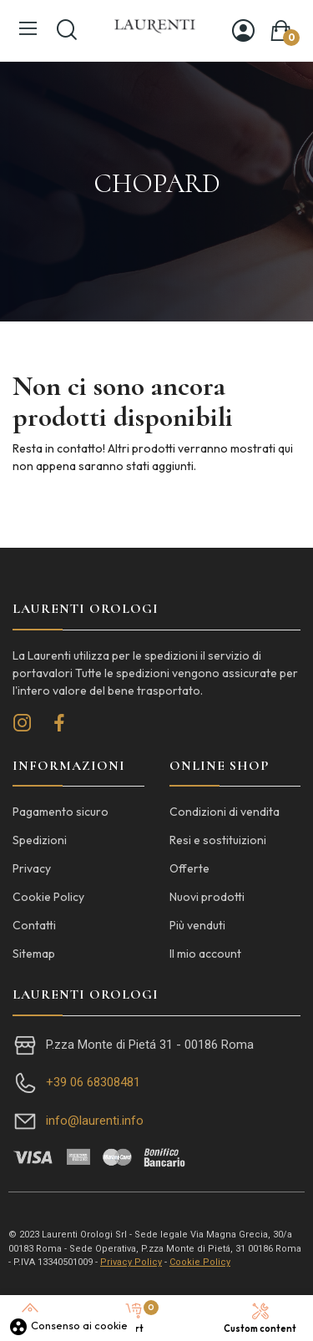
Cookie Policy (48, 896)
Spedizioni (40, 840)
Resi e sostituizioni (217, 840)
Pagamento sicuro (61, 811)
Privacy (32, 868)
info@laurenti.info (95, 1120)
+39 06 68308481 (93, 1082)
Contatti (34, 925)
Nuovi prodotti (207, 896)
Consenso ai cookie (68, 1325)
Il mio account (205, 953)
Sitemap (34, 953)
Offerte (189, 868)
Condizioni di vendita (224, 811)
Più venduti (197, 925)
